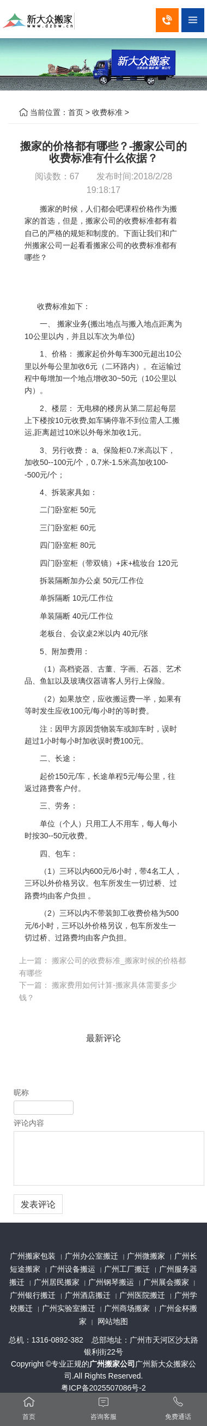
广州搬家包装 (33, 1256)
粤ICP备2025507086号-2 (103, 1387)
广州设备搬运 (72, 1269)
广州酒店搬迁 (88, 1295)
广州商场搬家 (127, 1308)
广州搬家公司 (112, 1363)
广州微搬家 (146, 1256)
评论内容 (29, 1123)
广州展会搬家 (166, 1282)
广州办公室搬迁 (91, 1256)
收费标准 (107, 112)
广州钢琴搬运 (111, 1282)
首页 (75, 112)
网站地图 (113, 1321)
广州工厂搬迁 (127, 1269)
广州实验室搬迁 (68, 1308)
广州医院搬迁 (142, 1295)
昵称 (21, 1092)
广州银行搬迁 (33, 1295)
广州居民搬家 (57, 1282)
